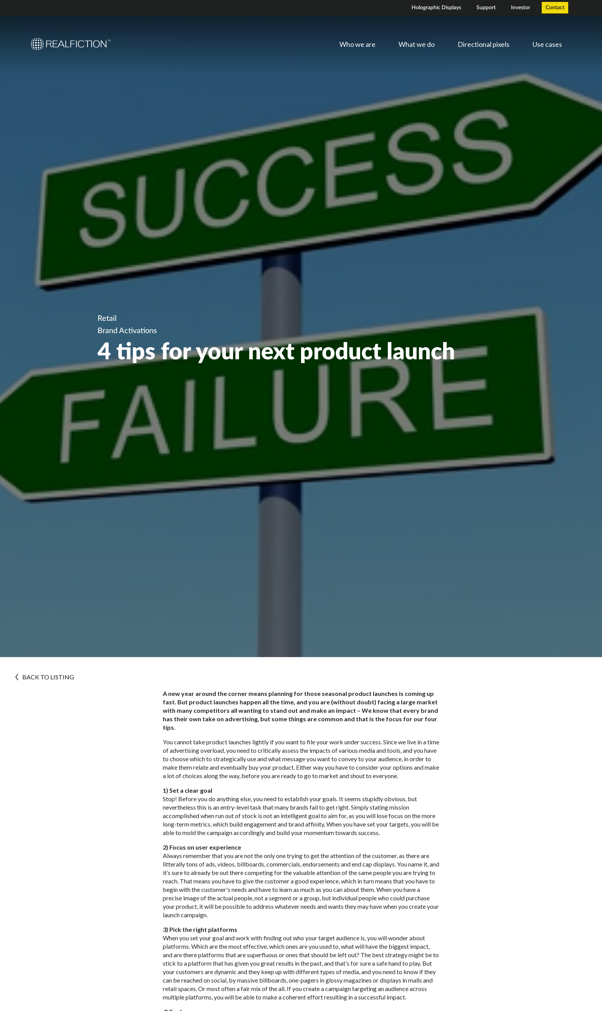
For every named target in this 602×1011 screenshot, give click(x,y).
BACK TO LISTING (44, 677)
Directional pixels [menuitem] (483, 44)
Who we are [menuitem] (357, 44)
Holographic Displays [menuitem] (436, 7)
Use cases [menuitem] (547, 44)
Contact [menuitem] (555, 7)
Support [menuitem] (486, 7)
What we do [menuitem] (417, 44)
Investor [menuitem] (520, 7)
